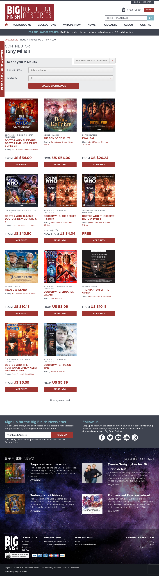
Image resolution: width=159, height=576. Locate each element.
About (128, 24)
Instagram (111, 428)
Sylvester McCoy (58, 371)
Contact (146, 24)
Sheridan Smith (31, 149)
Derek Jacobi (56, 142)
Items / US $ (135, 10)
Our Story (150, 541)
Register (147, 2)
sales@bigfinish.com (57, 544)
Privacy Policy (11, 442)
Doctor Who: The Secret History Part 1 (98, 217)
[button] (95, 60)
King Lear (88, 138)
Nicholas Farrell (29, 293)
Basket (149, 9)
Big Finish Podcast (114, 431)
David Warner (94, 142)
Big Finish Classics (51, 135)
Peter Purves (17, 374)
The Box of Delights (57, 138)
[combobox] (126, 17)
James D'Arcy (108, 296)
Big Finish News (19, 458)
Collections (47, 24)
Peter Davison (18, 225)
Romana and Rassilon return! (129, 495)
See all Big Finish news (138, 459)
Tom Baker (16, 293)
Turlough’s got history (46, 495)
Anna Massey (94, 296)
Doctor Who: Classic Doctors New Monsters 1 (21, 218)
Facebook (93, 428)
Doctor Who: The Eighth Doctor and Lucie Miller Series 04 (21, 143)
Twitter (102, 428)
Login (137, 2)
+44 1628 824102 (60, 541)
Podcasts (109, 24)
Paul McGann (17, 149)
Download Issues (147, 547)
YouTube (121, 428)
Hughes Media (21, 571)
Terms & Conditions (70, 567)
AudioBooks (22, 24)
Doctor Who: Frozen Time (57, 366)
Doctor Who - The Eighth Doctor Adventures (19, 136)
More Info (21, 164)
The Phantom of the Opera (95, 291)
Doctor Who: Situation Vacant (59, 293)
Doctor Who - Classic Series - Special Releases (20, 212)
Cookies (57, 567)
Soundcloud (134, 428)
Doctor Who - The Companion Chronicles (17, 361)
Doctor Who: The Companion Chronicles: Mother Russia (21, 367)
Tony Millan (29, 374)
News (92, 24)
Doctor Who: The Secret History (60, 217)
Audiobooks (35, 39)
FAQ (152, 544)
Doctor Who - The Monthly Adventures (55, 212)
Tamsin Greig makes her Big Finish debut (128, 466)
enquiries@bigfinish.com (85, 544)
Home (23, 39)
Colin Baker (30, 225)
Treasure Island (16, 290)
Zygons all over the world (49, 464)
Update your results (54, 85)
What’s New (72, 24)
